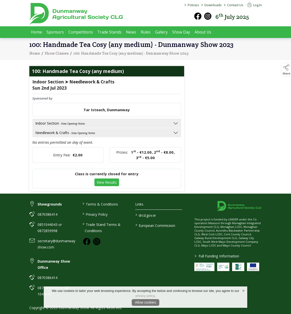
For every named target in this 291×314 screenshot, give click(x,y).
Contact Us (235, 5)
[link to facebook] (86, 241)
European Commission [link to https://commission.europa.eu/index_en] (155, 225)
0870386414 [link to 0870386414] (47, 214)
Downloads (213, 5)
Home (36, 32)
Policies (193, 5)
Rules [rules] (146, 32)
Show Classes (57, 54)
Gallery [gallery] (161, 32)
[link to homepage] (76, 14)
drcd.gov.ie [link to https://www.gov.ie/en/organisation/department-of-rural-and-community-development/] (145, 215)
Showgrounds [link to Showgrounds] (50, 204)
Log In (254, 5)
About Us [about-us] (203, 32)
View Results (107, 183)
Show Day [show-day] (181, 32)
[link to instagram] (96, 241)
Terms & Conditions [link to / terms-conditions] (100, 204)
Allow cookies (145, 302)
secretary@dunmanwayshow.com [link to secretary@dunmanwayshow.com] (56, 244)
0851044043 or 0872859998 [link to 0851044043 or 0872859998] (50, 227)
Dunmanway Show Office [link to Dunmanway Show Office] (54, 264)
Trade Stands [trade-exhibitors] (109, 32)
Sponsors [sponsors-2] (55, 32)
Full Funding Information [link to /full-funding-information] (217, 255)
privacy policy (145, 296)
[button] (258, 16)
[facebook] (198, 16)
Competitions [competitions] (80, 32)
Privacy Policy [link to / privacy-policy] (95, 214)
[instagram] (207, 16)
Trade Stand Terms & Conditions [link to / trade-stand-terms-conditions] (102, 227)
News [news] (131, 32)
